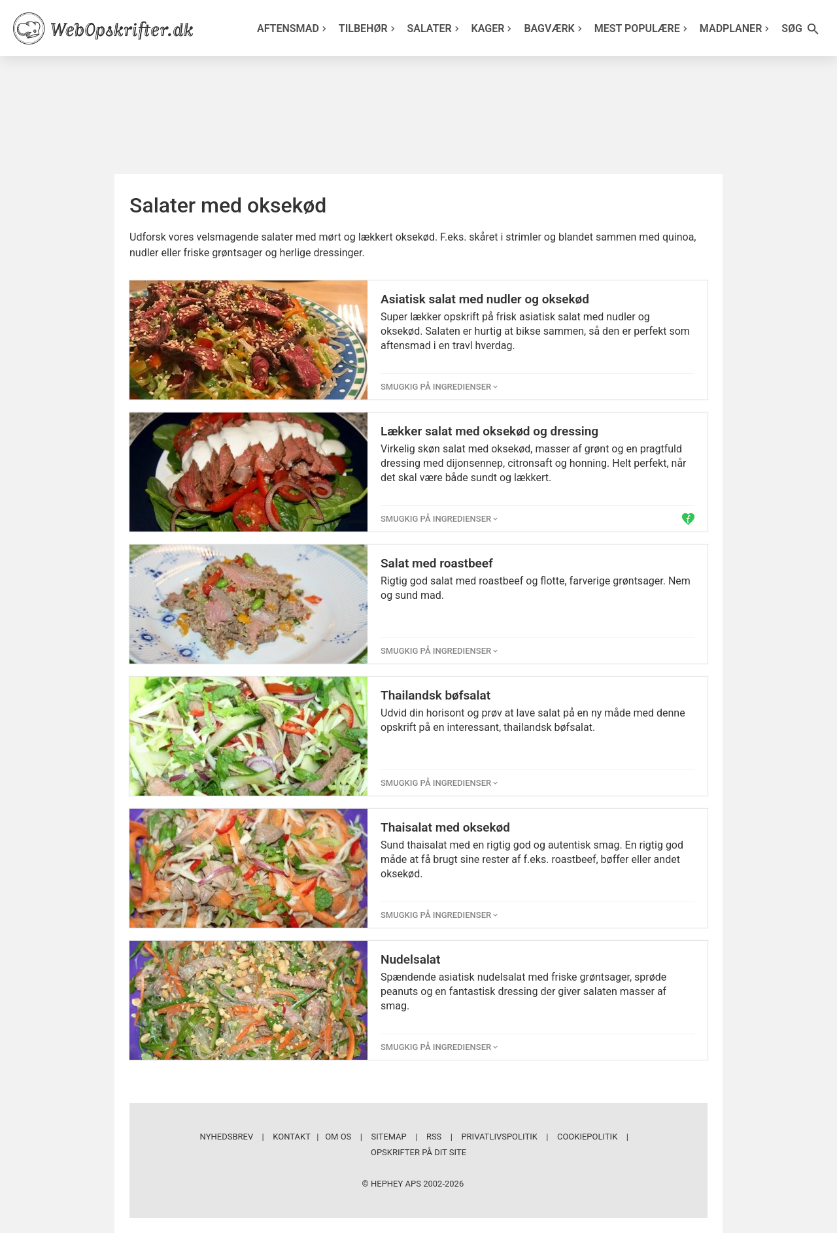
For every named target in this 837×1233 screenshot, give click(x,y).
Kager (493, 28)
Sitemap (388, 1136)
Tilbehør (368, 28)
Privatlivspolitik (499, 1136)
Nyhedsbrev (227, 1136)
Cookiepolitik (587, 1136)
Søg (801, 29)
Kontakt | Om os (312, 1136)
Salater (434, 28)
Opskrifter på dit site (418, 1152)
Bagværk (554, 28)
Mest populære (642, 28)
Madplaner (736, 28)
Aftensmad (293, 28)
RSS (433, 1136)
